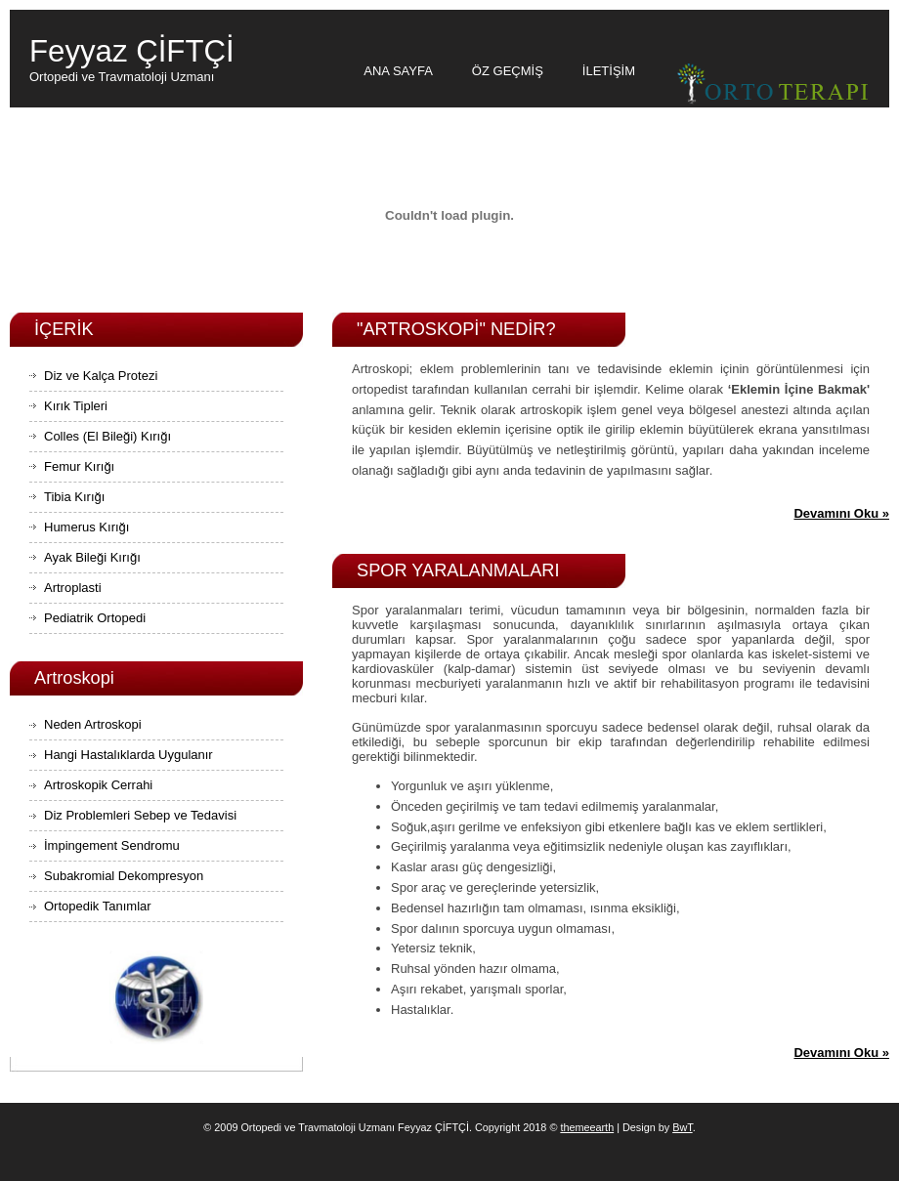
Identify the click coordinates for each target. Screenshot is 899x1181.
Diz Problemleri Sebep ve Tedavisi (140, 815)
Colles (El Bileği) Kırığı (107, 436)
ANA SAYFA (398, 70)
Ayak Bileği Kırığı (92, 557)
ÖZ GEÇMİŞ (507, 70)
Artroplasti (73, 587)
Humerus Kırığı (86, 527)
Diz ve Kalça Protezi (100, 375)
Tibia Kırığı (74, 496)
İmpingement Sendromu (112, 845)
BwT (682, 1127)
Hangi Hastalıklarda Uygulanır (128, 754)
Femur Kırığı (79, 466)
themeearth (587, 1127)
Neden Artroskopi (93, 724)
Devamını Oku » (841, 513)
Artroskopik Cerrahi (98, 785)
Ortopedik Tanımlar (97, 906)
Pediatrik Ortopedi (95, 618)
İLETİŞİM (608, 70)
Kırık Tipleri (75, 406)
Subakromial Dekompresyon (123, 875)
